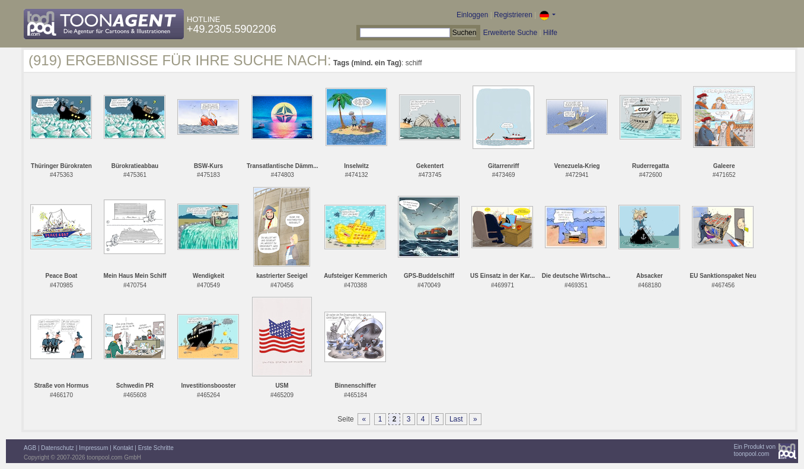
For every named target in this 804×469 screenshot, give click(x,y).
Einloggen (472, 15)
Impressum (93, 448)
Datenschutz (57, 448)
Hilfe (550, 32)
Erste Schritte (156, 448)
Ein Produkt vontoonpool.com (754, 450)
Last (456, 419)
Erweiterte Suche (510, 32)
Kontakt (123, 448)
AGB (30, 448)
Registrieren (513, 15)
